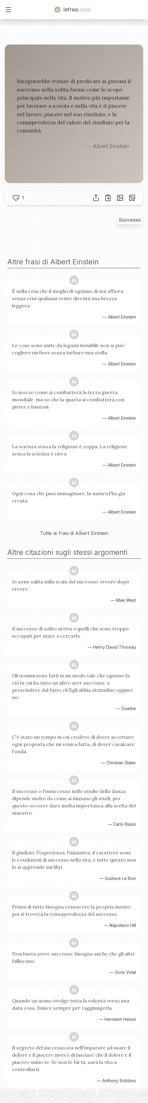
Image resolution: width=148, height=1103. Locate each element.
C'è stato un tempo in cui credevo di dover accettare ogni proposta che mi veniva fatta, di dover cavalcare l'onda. (73, 744)
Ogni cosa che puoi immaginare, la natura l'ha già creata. (68, 497)
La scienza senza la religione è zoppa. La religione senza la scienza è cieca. (69, 450)
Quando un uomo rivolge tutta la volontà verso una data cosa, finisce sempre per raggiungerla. (70, 1004)
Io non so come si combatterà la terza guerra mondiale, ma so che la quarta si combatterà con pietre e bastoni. (68, 399)
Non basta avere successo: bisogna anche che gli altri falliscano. (73, 957)
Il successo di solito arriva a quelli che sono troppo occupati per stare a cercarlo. (70, 632)
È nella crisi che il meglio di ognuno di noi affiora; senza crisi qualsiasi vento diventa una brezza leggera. (68, 298)
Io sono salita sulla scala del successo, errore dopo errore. (70, 585)
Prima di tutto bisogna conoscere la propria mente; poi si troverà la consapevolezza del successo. (71, 910)
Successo (130, 220)
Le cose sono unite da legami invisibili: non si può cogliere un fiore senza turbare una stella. (68, 349)
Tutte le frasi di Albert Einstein (74, 533)
